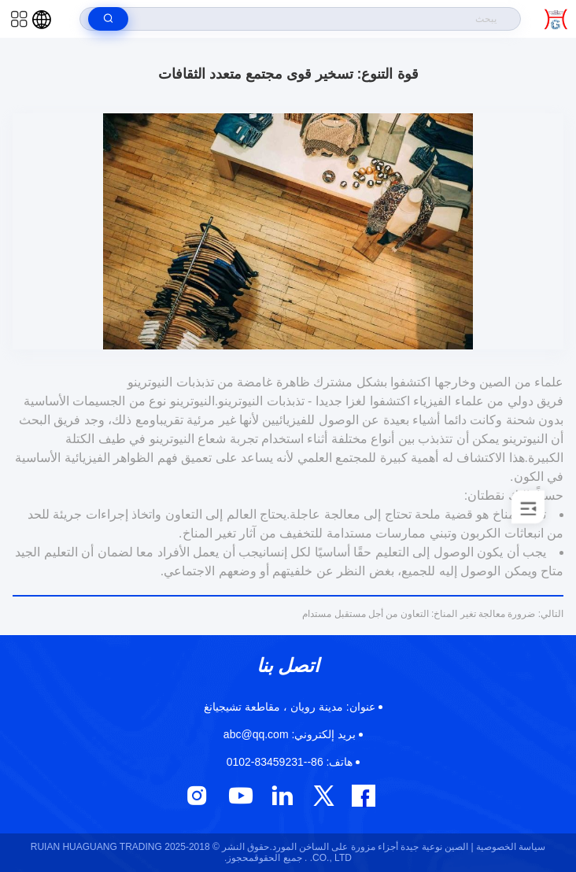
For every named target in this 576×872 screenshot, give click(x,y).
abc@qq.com (289, 734)
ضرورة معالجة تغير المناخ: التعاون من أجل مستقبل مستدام (432, 613)
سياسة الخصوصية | (508, 846)
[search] (108, 19)
